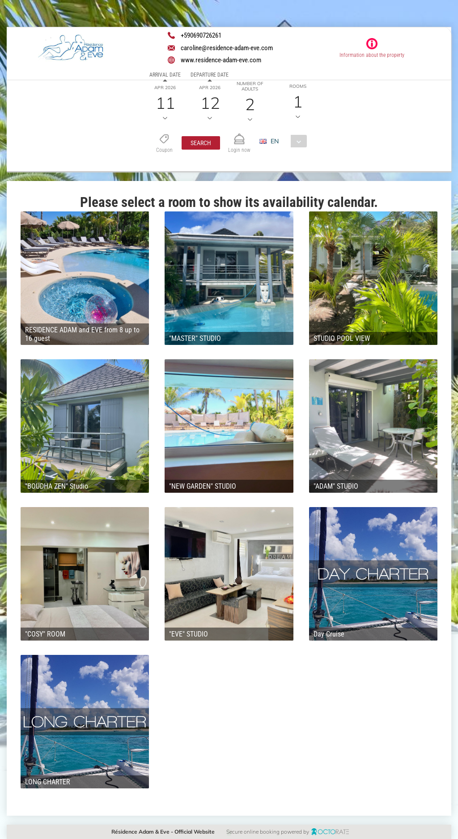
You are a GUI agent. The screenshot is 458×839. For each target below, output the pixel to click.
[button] (201, 143)
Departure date (210, 74)
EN (275, 141)
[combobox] (287, 141)
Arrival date (165, 74)
